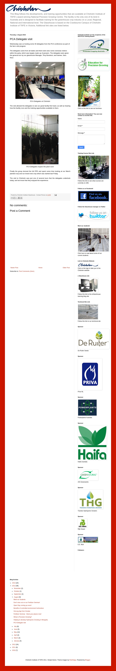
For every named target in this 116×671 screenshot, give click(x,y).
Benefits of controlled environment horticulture (29, 608)
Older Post (66, 268)
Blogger (87, 660)
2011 (14, 647)
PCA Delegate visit (20, 623)
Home (40, 268)
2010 (14, 650)
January (17, 641)
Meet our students (19, 599)
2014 (14, 583)
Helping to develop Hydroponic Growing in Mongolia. (31, 620)
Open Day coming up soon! (22, 605)
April (15, 635)
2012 (14, 644)
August (16, 597)
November (17, 588)
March (16, 638)
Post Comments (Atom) (26, 271)
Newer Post (14, 268)
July (15, 626)
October (17, 591)
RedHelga (72, 660)
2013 (14, 586)
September (18, 594)
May (15, 632)
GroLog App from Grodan (22, 611)
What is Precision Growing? (23, 617)
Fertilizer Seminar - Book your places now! (27, 614)
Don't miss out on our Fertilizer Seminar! (27, 602)
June (16, 629)
